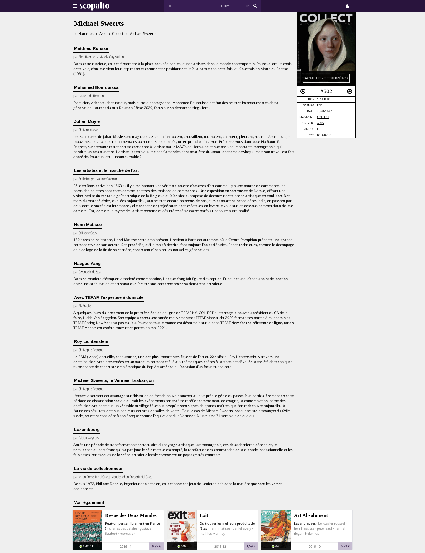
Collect (323, 117)
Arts (320, 123)
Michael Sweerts (142, 33)
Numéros (86, 33)
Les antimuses (305, 523)
